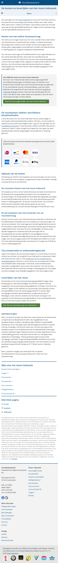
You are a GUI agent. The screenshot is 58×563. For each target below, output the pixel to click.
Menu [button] (16, 13)
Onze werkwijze (7, 509)
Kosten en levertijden (36, 477)
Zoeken (4, 534)
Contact (4, 525)
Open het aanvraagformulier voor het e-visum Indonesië (25, 101)
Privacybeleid (6, 519)
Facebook (6, 408)
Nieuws (31, 495)
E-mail (5, 404)
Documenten (6, 377)
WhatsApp (6, 412)
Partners (4, 522)
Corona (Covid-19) (7, 394)
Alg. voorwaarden (7, 516)
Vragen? (4, 373)
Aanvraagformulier (35, 471)
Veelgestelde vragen (8, 506)
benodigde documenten (10, 126)
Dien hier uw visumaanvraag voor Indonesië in (20, 305)
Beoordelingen (6, 513)
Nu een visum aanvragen (10, 369)
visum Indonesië (24, 20)
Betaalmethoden (7, 540)
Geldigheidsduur (7, 389)
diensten (14, 459)
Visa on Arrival (6, 385)
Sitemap (4, 537)
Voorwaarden (6, 381)
